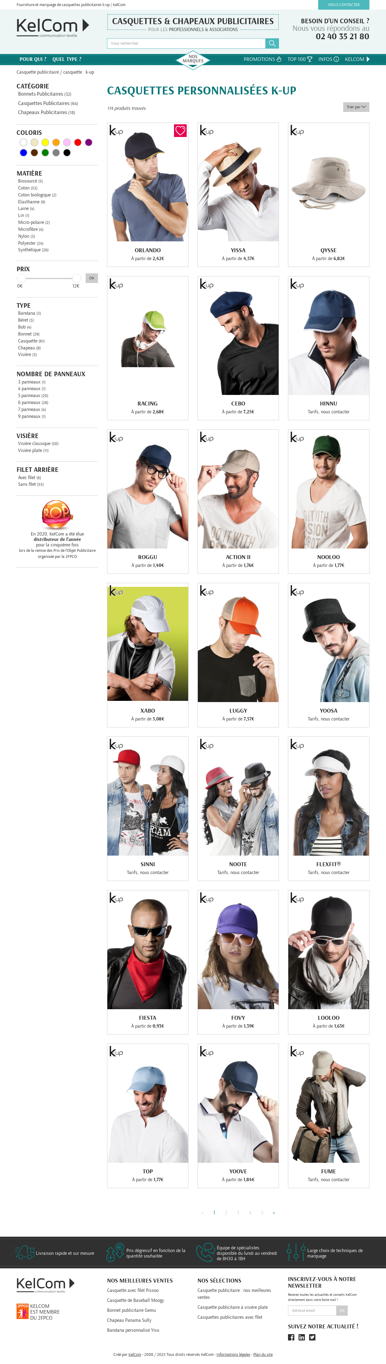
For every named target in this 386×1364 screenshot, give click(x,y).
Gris (56, 153)
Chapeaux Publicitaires (46, 112)
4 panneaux (32, 388)
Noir (67, 153)
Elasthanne (31, 201)
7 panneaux (32, 409)
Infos (328, 59)
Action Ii (238, 557)
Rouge (78, 142)
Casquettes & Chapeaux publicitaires (193, 21)
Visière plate (33, 450)
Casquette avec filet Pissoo (133, 1290)
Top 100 (300, 59)
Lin (23, 215)
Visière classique (38, 443)
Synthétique (33, 249)
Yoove (238, 1171)
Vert (45, 153)
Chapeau (29, 347)
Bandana (29, 313)
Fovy (238, 1018)
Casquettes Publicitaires (48, 103)
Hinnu (328, 404)
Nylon (26, 236)
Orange (56, 142)
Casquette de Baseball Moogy (135, 1300)
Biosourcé (30, 181)
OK (91, 278)
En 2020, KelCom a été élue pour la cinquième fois (57, 539)
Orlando (148, 250)
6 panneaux (33, 402)
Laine (26, 208)
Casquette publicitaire (38, 72)
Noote (238, 864)
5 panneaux (33, 395)
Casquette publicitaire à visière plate (233, 1307)
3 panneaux (32, 382)
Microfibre (30, 229)
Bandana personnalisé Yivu (133, 1330)
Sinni (148, 864)
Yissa (238, 250)
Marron (34, 153)
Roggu (147, 557)
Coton (27, 188)
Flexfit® (328, 864)
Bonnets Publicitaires (44, 94)
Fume (328, 1171)
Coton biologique (37, 194)
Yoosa (328, 711)
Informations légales (233, 1355)
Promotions (263, 59)
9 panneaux (32, 416)
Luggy (238, 711)
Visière (27, 354)
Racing (148, 404)
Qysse (329, 250)
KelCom (358, 59)
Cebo (238, 404)
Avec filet (29, 477)
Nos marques (193, 60)
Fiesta (147, 1018)
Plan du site (263, 1355)
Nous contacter (344, 5)
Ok (342, 1310)
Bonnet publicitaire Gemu (131, 1310)
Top (148, 1171)
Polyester (30, 243)
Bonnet (29, 334)
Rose (67, 142)
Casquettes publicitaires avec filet (230, 1317)
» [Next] (274, 1213)
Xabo (148, 711)
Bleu (23, 153)
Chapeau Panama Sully (129, 1320)
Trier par (356, 107)
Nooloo (328, 557)
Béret (26, 320)
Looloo (329, 1018)
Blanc (23, 142)
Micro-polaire (34, 222)
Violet (89, 142)
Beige (34, 142)
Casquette (31, 341)
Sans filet (31, 484)
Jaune (45, 142)
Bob (24, 327)
